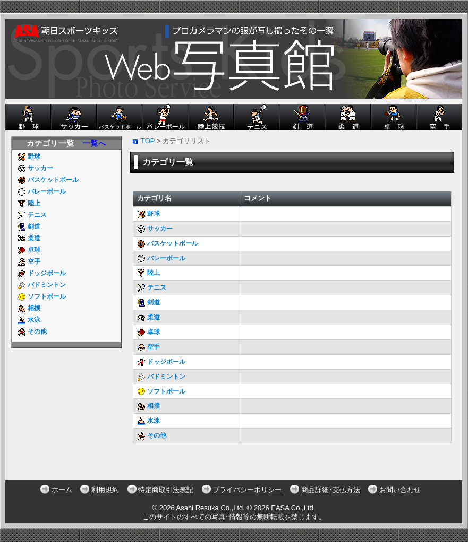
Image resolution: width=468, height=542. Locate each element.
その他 (32, 331)
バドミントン (42, 285)
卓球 (29, 249)
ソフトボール (42, 296)
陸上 (29, 203)
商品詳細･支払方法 (330, 490)
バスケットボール (48, 179)
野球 (29, 156)
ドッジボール (42, 273)
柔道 (29, 238)
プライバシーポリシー (247, 490)
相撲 (29, 308)
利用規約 (105, 490)
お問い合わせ (400, 490)
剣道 (29, 226)
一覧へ (94, 143)
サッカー (35, 168)
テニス (32, 214)
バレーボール (42, 191)
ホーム (62, 490)
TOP (148, 141)
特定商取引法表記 (165, 490)
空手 (29, 261)
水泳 (29, 320)
